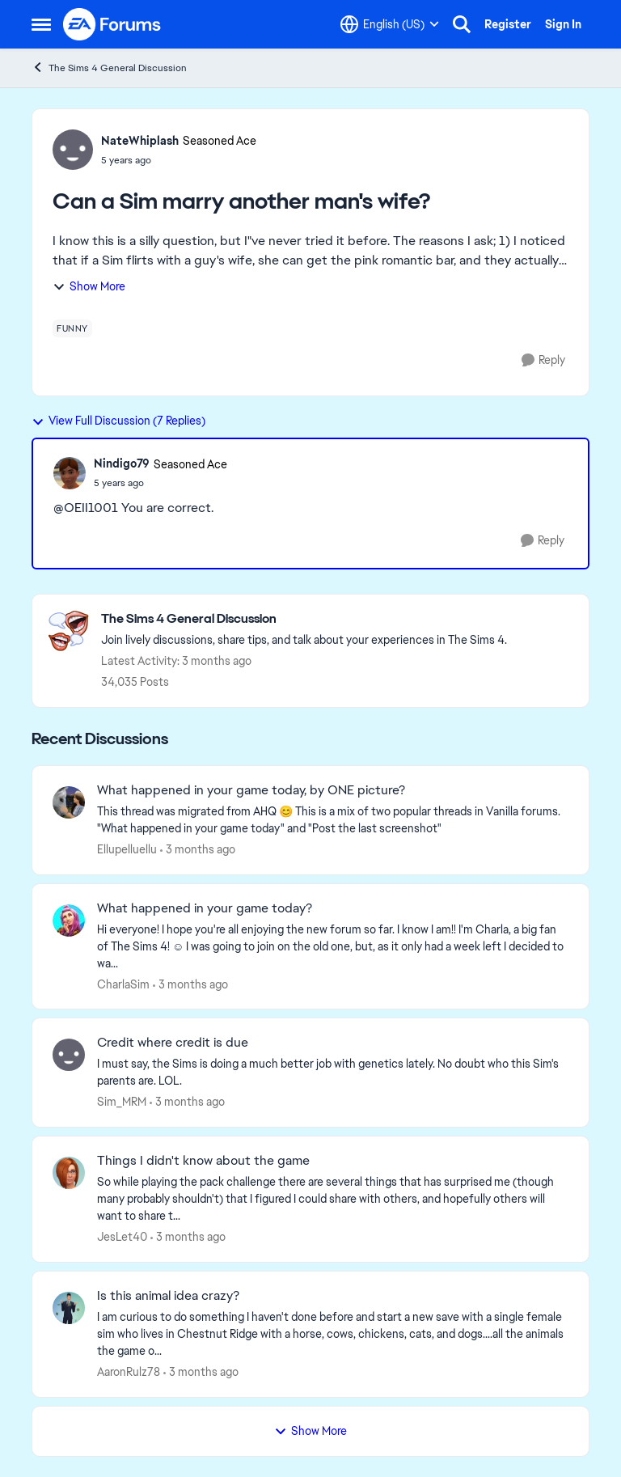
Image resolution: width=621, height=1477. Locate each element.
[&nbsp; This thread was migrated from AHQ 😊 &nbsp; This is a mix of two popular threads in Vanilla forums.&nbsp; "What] (332, 820)
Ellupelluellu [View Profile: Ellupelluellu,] (127, 849)
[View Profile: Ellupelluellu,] (69, 802)
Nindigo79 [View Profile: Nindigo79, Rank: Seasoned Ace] (122, 463)
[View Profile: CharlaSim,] (69, 920)
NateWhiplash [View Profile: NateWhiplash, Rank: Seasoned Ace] (140, 140)
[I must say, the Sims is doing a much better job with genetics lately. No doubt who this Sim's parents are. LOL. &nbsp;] (332, 1073)
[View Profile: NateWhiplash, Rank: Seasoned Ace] (73, 149)
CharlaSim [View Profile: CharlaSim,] (123, 983)
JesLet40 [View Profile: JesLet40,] (122, 1236)
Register (507, 24)
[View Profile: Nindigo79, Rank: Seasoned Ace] (69, 473)
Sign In (563, 24)
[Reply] (543, 360)
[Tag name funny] (72, 328)
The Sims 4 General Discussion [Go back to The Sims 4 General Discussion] (109, 67)
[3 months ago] (197, 849)
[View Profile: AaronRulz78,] (69, 1308)
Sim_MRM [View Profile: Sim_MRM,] (121, 1101)
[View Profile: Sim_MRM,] (69, 1055)
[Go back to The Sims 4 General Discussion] (304, 619)
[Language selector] (389, 24)
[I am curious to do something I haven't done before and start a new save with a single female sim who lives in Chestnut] (332, 1334)
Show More (89, 286)
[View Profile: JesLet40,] (69, 1173)
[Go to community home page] (112, 24)
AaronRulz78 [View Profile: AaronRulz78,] (128, 1372)
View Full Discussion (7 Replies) (118, 420)
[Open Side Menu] (41, 24)
